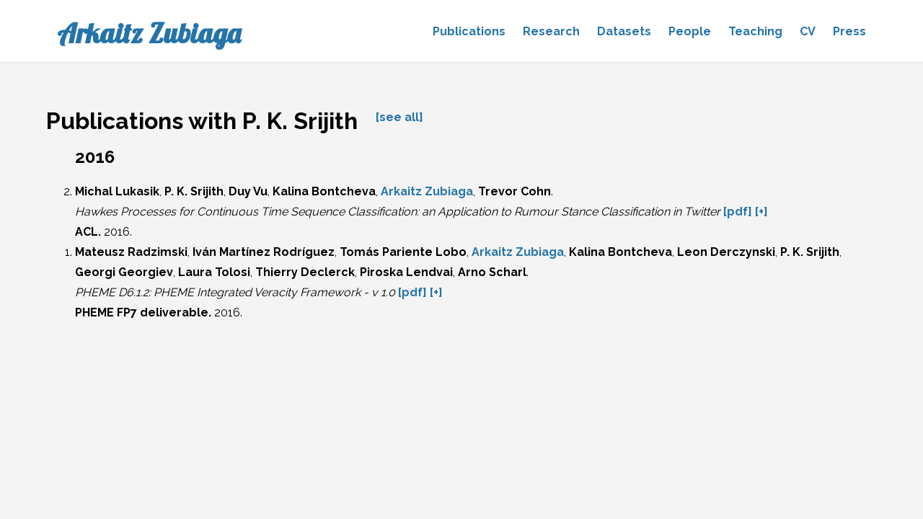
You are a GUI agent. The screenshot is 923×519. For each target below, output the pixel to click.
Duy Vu (248, 191)
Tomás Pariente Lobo (403, 252)
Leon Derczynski (726, 252)
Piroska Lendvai (406, 272)
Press (849, 31)
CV (808, 31)
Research (551, 31)
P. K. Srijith (194, 191)
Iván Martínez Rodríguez (264, 252)
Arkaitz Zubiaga (149, 33)
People (689, 31)
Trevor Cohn (514, 191)
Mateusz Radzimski (131, 252)
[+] (761, 211)
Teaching (755, 31)
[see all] (399, 117)
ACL (86, 232)
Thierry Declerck (305, 272)
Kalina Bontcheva (324, 191)
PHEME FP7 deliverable (141, 312)
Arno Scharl (492, 272)
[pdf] (737, 211)
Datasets (624, 31)
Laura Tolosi (214, 272)
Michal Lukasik (117, 191)
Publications (469, 31)
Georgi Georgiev (124, 272)
